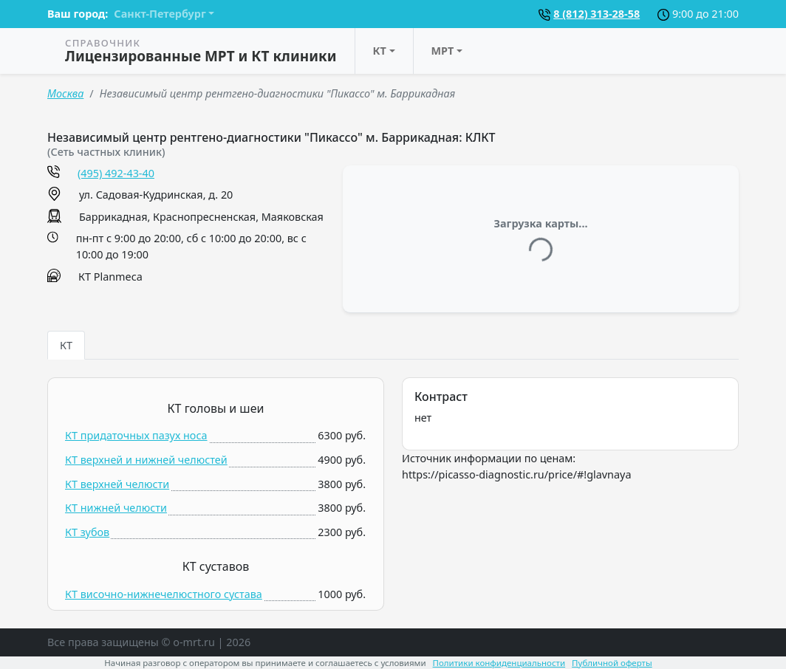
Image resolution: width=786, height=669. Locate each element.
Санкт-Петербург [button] (159, 14)
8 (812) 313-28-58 (596, 14)
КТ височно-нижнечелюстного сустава (163, 594)
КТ (379, 51)
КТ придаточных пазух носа (136, 435)
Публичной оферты (612, 662)
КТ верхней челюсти (117, 484)
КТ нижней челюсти (116, 508)
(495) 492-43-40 (116, 173)
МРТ (442, 51)
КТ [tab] (66, 345)
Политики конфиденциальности (499, 662)
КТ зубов (87, 532)
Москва (65, 93)
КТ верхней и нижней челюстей (146, 460)
